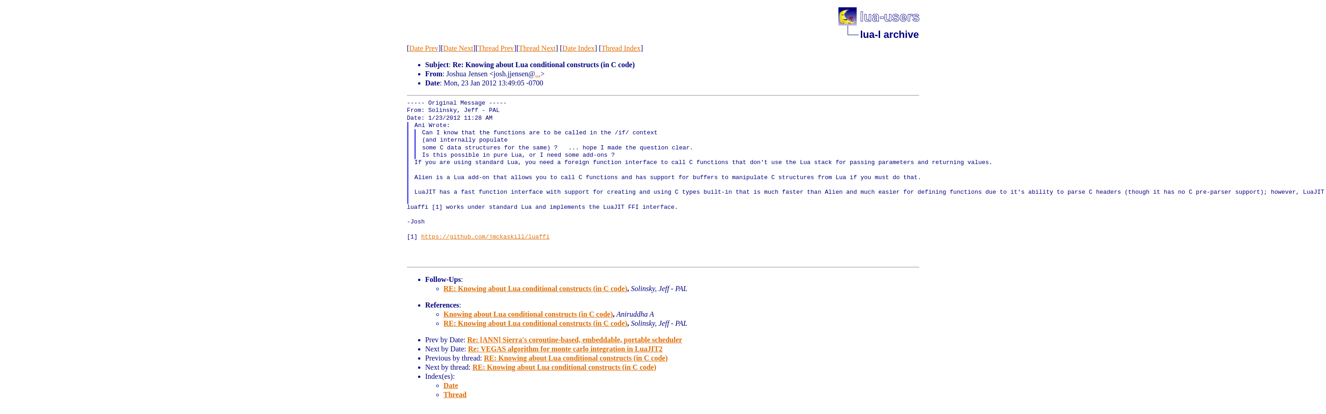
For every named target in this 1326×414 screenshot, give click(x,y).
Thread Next (537, 48)
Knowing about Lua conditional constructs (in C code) (528, 314)
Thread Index (621, 48)
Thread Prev (496, 48)
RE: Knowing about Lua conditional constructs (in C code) (536, 288)
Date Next (458, 48)
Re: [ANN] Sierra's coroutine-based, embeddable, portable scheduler (574, 340)
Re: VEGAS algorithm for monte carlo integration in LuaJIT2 (565, 349)
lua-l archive (889, 34)
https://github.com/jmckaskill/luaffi (485, 237)
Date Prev (424, 48)
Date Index (578, 48)
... (538, 74)
